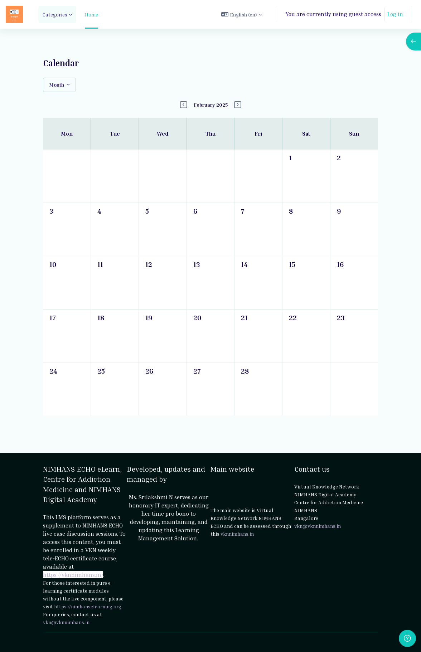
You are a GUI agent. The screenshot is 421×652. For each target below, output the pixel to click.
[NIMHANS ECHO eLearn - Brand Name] (14, 14)
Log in (395, 14)
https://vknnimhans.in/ (73, 574)
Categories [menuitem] (55, 14)
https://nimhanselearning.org (87, 606)
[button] (241, 14)
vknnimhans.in (237, 534)
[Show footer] (407, 638)
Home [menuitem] (91, 14)
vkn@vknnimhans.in (66, 622)
